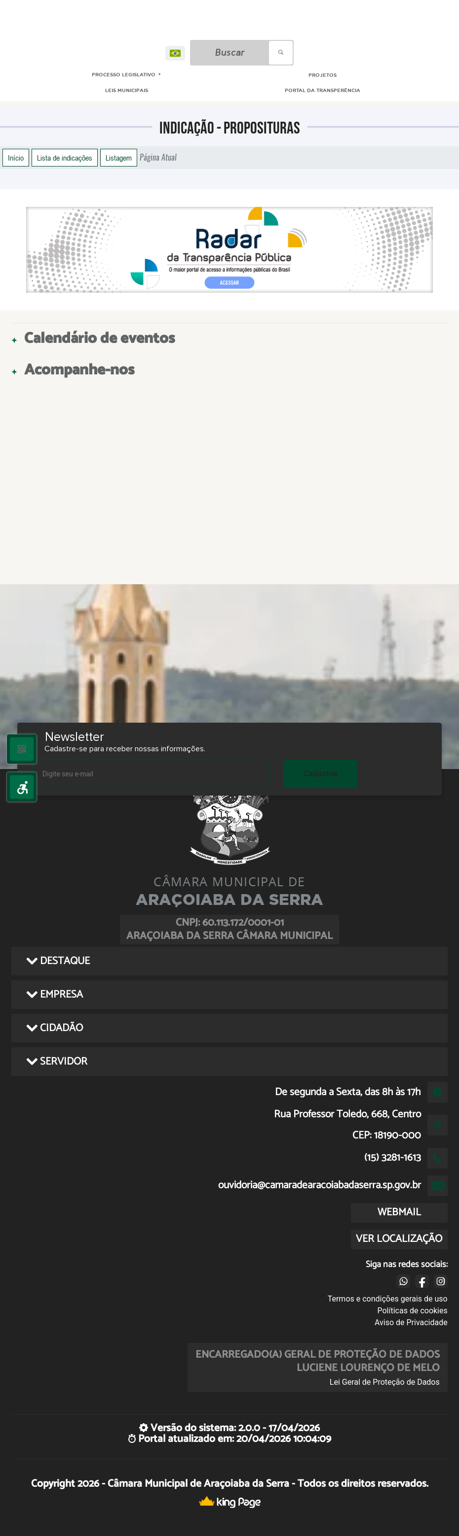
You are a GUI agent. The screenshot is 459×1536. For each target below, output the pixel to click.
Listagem (119, 158)
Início (16, 158)
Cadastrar (321, 773)
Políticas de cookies (413, 1310)
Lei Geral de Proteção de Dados (385, 1382)
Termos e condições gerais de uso (388, 1298)
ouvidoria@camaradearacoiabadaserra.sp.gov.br (319, 1185)
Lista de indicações (64, 158)
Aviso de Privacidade (411, 1322)
